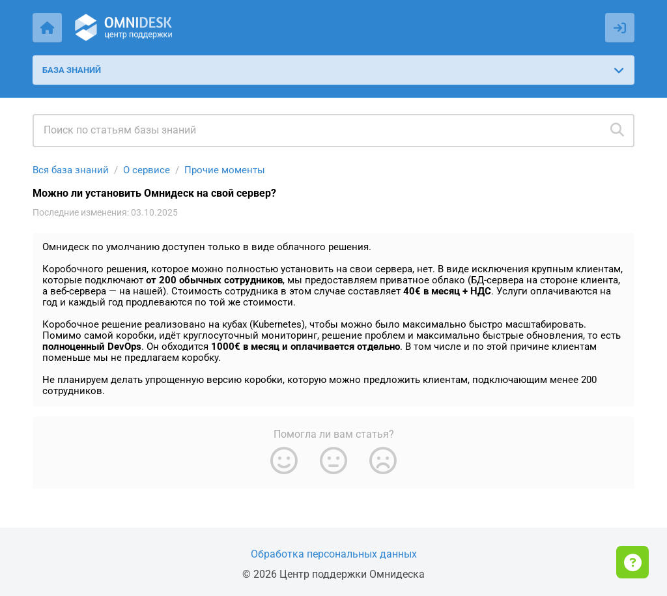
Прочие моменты (224, 170)
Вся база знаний (71, 170)
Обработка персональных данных (334, 554)
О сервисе (146, 170)
